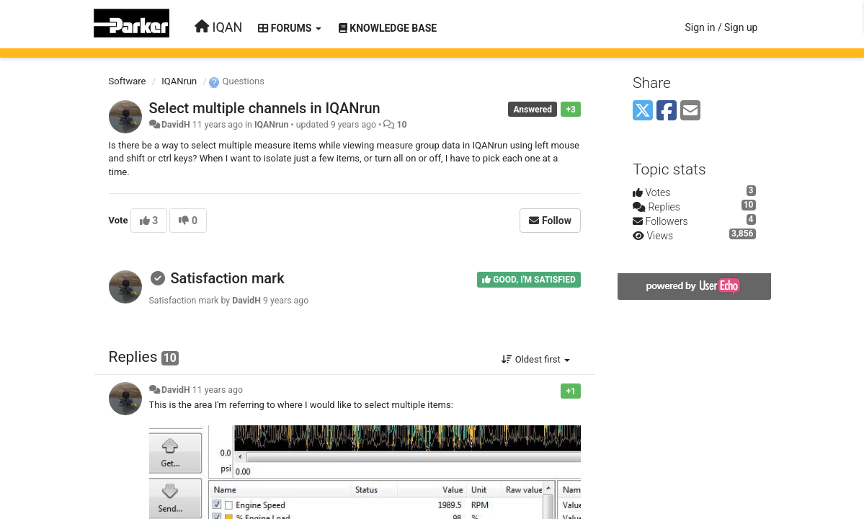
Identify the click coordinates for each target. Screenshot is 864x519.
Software (127, 81)
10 (401, 125)
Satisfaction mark (227, 278)
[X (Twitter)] (643, 111)
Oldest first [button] (536, 359)
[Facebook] (666, 111)
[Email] (690, 111)
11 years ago (217, 390)
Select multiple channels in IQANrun (264, 108)
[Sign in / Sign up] (721, 27)
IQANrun (179, 81)
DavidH (175, 125)
